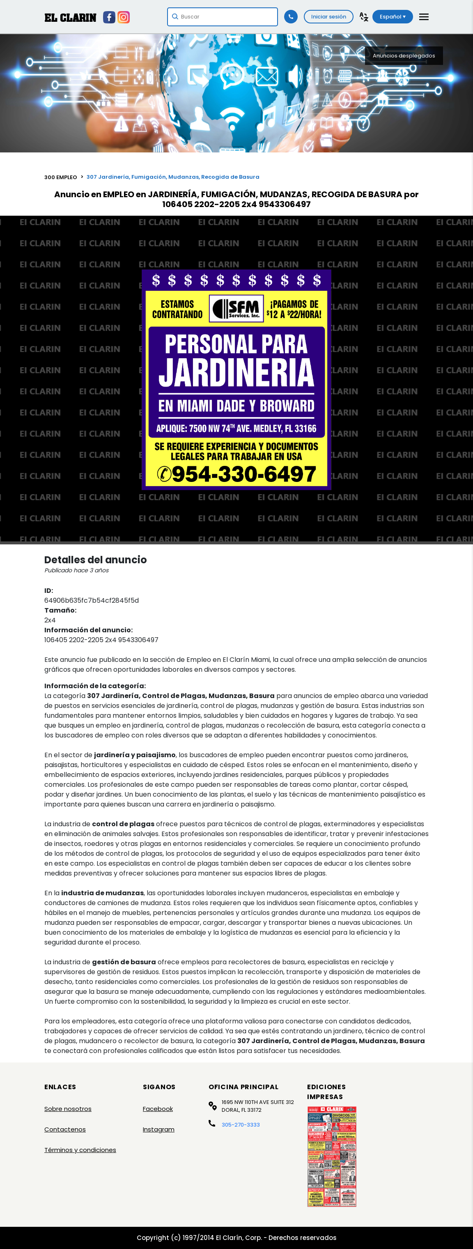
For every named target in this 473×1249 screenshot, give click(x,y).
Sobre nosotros (68, 1108)
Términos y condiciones (80, 1149)
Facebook (158, 1108)
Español (393, 17)
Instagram (159, 1129)
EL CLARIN (70, 18)
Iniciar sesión (328, 17)
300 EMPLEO (60, 177)
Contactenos (65, 1129)
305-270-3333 (241, 1125)
